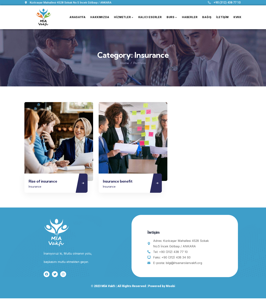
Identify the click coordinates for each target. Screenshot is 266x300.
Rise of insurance (44, 182)
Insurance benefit (119, 182)
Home (124, 63)
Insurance (36, 187)
